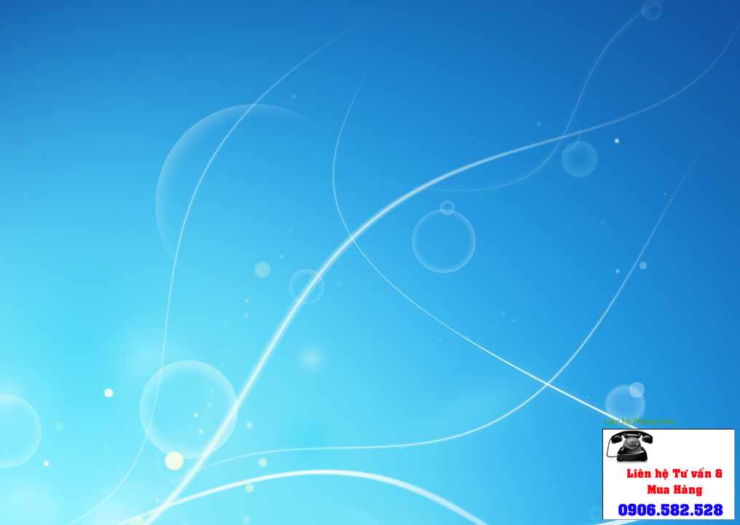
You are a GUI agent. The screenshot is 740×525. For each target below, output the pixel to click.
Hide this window (703, 419)
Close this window (725, 419)
